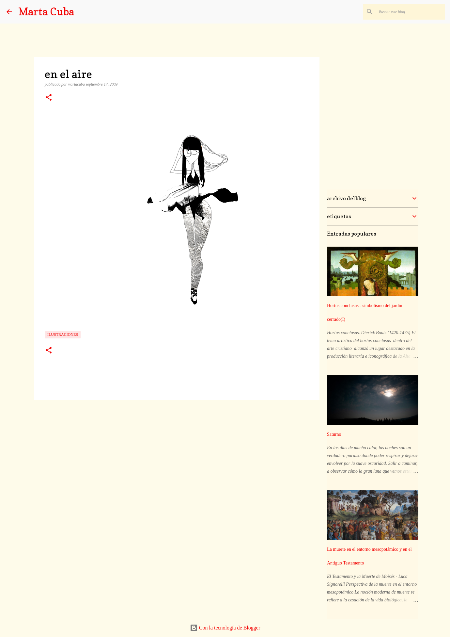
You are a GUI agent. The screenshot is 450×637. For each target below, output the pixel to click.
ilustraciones (62, 334)
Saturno (334, 434)
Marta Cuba (46, 11)
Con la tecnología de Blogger (225, 627)
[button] (49, 98)
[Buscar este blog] (410, 12)
